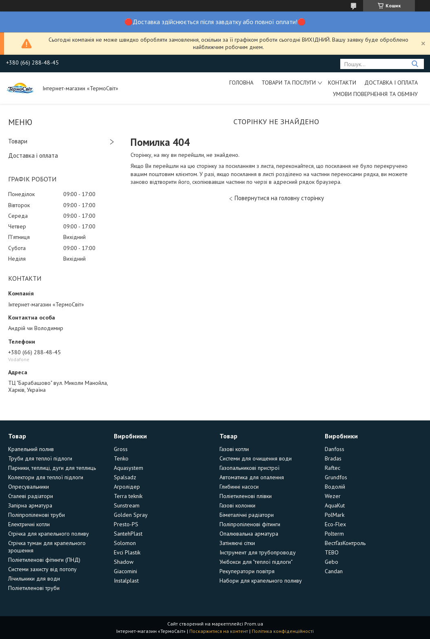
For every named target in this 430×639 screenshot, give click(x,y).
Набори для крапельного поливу (260, 580)
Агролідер (127, 486)
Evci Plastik (127, 552)
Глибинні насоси (239, 486)
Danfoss (334, 449)
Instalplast (126, 580)
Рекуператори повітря (247, 571)
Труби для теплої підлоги (40, 458)
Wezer (333, 496)
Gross (121, 449)
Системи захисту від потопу (42, 569)
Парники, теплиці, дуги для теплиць (52, 467)
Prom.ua (253, 624)
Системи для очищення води (255, 458)
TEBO (332, 552)
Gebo (331, 561)
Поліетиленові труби (34, 588)
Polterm (334, 533)
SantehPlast (128, 533)
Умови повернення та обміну (375, 94)
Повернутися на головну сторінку (279, 198)
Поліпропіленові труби (36, 514)
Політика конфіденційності (283, 631)
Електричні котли (29, 524)
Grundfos (336, 477)
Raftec (332, 467)
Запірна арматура (30, 505)
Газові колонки (237, 505)
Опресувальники (28, 486)
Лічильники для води (34, 578)
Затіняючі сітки (237, 543)
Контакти (342, 82)
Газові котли (234, 449)
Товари (17, 141)
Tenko (121, 458)
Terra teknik (128, 496)
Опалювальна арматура (248, 533)
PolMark (334, 514)
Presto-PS (126, 524)
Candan (334, 571)
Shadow (123, 561)
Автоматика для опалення (251, 477)
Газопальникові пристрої (249, 467)
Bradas (333, 458)
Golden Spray (131, 514)
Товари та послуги (289, 82)
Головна (241, 82)
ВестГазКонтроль (345, 543)
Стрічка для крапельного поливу (48, 533)
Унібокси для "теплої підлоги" (256, 561)
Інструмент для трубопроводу (257, 552)
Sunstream (127, 505)
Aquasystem (128, 467)
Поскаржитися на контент (218, 631)
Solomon (125, 543)
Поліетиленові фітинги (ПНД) (44, 559)
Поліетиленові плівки (245, 496)
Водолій (335, 486)
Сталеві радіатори (30, 496)
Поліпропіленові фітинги (249, 524)
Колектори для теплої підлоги (45, 477)
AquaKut (335, 505)
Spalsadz (125, 477)
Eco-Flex (335, 524)
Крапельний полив (31, 449)
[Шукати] (415, 64)
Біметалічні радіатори (246, 514)
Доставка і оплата (391, 82)
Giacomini (125, 571)
